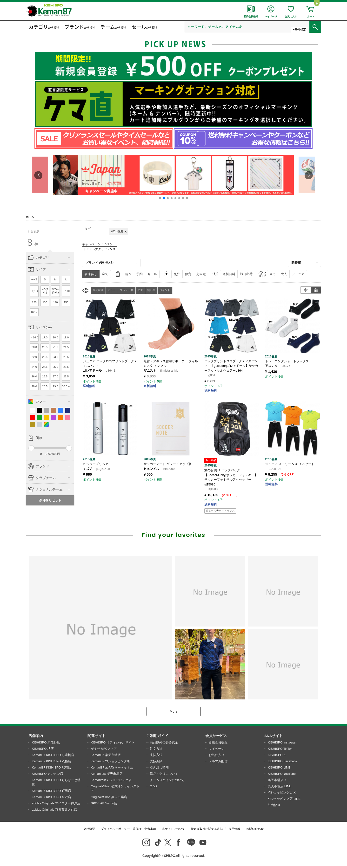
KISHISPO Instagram (282, 742)
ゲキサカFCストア (104, 748)
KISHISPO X (277, 755)
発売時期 (98, 290)
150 (66, 302)
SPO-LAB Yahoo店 (104, 803)
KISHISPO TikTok (280, 748)
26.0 (34, 376)
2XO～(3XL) (55, 291)
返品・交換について (164, 774)
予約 (139, 274)
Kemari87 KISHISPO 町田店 (51, 791)
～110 (66, 291)
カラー (112, 290)
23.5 (66, 356)
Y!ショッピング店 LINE (284, 799)
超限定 (201, 274)
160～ (34, 312)
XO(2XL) (45, 291)
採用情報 (234, 829)
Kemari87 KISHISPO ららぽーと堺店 (56, 782)
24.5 (44, 366)
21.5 (66, 347)
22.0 (34, 356)
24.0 (34, 366)
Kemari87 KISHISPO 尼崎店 (51, 767)
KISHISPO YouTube (282, 774)
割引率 (151, 290)
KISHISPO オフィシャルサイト (113, 742)
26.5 (44, 376)
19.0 (66, 337)
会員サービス (216, 736)
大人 (284, 274)
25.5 (66, 366)
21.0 (55, 347)
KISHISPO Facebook (282, 761)
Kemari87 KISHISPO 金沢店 (51, 797)
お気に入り (216, 755)
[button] (160, 198)
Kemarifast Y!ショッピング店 (111, 780)
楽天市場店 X (277, 780)
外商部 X (274, 805)
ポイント (165, 290)
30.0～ (66, 386)
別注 (177, 274)
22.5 (44, 356)
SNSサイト (273, 736)
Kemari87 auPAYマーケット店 (112, 767)
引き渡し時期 (159, 767)
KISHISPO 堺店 (43, 748)
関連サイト (96, 736)
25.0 (55, 366)
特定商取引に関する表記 (207, 829)
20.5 (44, 347)
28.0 (34, 386)
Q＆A (154, 786)
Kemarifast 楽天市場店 (106, 774)
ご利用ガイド (157, 736)
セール (152, 274)
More (173, 711)
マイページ (216, 748)
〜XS (34, 279)
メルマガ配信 (218, 761)
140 (55, 302)
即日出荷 (246, 274)
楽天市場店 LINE (279, 786)
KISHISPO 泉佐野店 (46, 742)
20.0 (34, 347)
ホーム (30, 216)
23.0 (55, 356)
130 (45, 302)
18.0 (55, 337)
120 (34, 302)
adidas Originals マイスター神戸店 (56, 803)
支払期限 (156, 761)
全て (105, 274)
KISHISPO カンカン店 (47, 774)
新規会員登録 (218, 742)
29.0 (55, 386)
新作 (128, 274)
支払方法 (156, 755)
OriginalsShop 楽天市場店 (109, 797)
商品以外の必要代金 (164, 742)
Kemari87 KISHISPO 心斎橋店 (53, 755)
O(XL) (34, 291)
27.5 (66, 376)
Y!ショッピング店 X (282, 792)
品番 (140, 290)
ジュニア (298, 274)
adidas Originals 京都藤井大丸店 (54, 809)
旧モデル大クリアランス (99, 249)
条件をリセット (50, 500)
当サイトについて (173, 829)
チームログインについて (167, 780)
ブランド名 (126, 290)
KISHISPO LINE (279, 767)
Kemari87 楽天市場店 (106, 755)
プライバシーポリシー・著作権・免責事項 (128, 829)
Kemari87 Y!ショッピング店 (110, 761)
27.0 (55, 376)
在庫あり (91, 274)
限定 (188, 274)
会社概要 (89, 829)
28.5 (44, 386)
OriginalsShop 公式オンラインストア (115, 788)
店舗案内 (35, 736)
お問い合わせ (255, 829)
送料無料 (229, 274)
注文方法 (156, 748)
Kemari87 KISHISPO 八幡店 (51, 761)
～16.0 (34, 337)
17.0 (44, 337)
